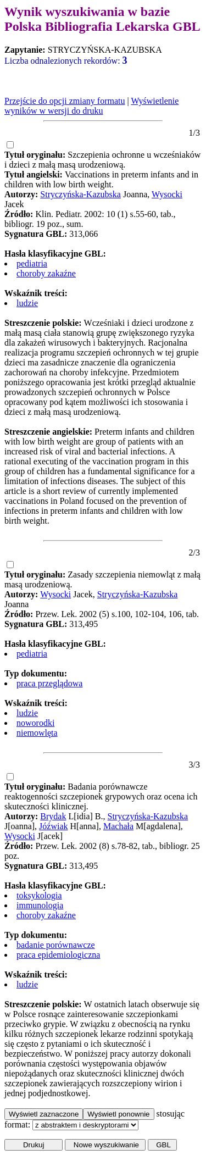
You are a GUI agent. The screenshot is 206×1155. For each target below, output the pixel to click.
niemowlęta (37, 732)
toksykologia (39, 895)
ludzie (27, 303)
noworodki (35, 723)
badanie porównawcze (55, 944)
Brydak (53, 816)
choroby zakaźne (46, 273)
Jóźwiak (53, 826)
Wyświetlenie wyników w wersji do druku (91, 105)
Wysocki (167, 194)
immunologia (39, 905)
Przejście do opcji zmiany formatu (64, 100)
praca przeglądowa (49, 683)
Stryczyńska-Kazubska (80, 194)
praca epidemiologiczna (58, 954)
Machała (118, 826)
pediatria (31, 263)
